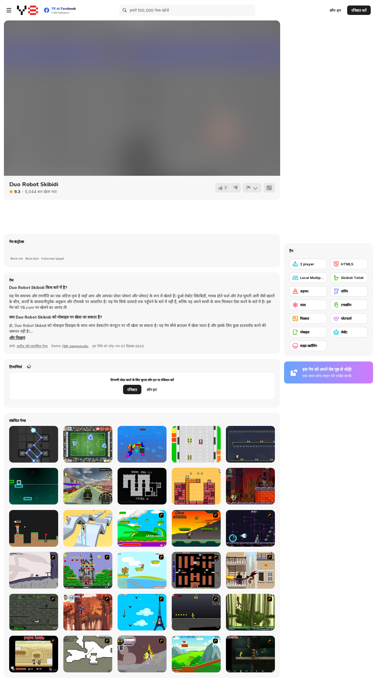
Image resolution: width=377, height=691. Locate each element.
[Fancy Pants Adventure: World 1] (33, 570)
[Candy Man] (142, 528)
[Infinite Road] (33, 486)
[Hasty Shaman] (250, 444)
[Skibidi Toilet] (349, 277)
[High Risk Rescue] (250, 570)
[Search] (125, 10)
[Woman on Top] (142, 612)
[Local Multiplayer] (308, 277)
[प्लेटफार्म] (349, 318)
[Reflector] (33, 444)
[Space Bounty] (33, 612)
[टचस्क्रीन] (349, 305)
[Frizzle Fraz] (196, 654)
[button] (17, 338)
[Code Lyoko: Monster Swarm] (250, 612)
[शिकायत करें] (252, 188)
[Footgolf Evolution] (87, 444)
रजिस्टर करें (359, 10)
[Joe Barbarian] (196, 528)
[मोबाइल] (308, 332)
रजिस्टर (132, 389)
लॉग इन (152, 389)
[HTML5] (349, 264)
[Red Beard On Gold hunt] (142, 570)
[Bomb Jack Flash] (87, 570)
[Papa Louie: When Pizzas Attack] (33, 654)
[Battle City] (196, 570)
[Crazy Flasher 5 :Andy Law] (250, 654)
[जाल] (308, 305)
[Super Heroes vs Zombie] (250, 486)
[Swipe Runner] (87, 528)
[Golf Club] (33, 528)
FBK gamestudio (75, 346)
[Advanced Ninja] (87, 654)
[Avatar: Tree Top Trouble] (87, 612)
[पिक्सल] (308, 318)
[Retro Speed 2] (196, 444)
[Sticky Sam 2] (142, 486)
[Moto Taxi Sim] (87, 486)
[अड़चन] (308, 291)
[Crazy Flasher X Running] (196, 612)
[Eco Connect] (196, 486)
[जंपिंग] (349, 291)
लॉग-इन (335, 10)
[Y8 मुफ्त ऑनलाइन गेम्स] (27, 10)
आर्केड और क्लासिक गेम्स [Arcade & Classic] (32, 346)
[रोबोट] (349, 332)
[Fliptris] (142, 444)
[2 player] (308, 264)
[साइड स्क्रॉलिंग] (308, 346)
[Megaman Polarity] (250, 528)
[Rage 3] (142, 654)
